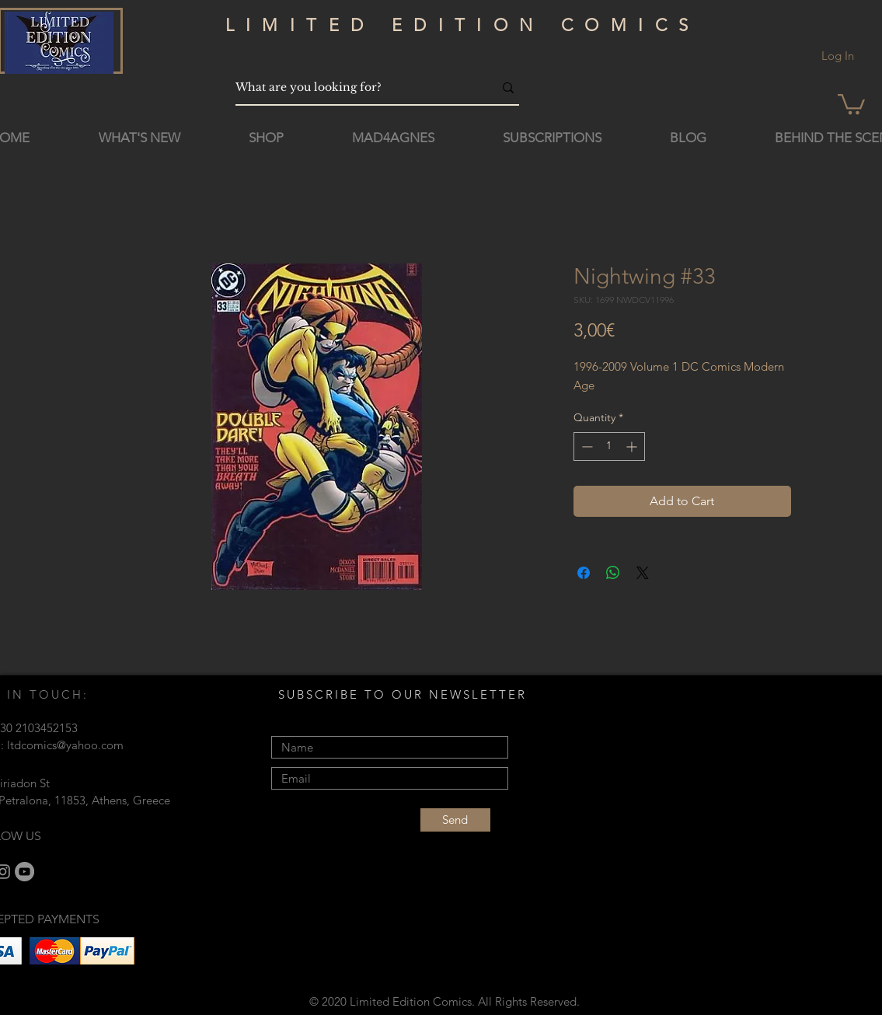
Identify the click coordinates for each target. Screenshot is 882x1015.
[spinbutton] (609, 446)
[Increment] (633, 446)
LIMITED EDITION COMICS (462, 25)
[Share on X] (642, 572)
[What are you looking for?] (352, 87)
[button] (851, 103)
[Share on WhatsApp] (613, 572)
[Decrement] (585, 446)
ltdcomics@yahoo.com (65, 745)
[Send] (455, 820)
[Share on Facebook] (583, 572)
